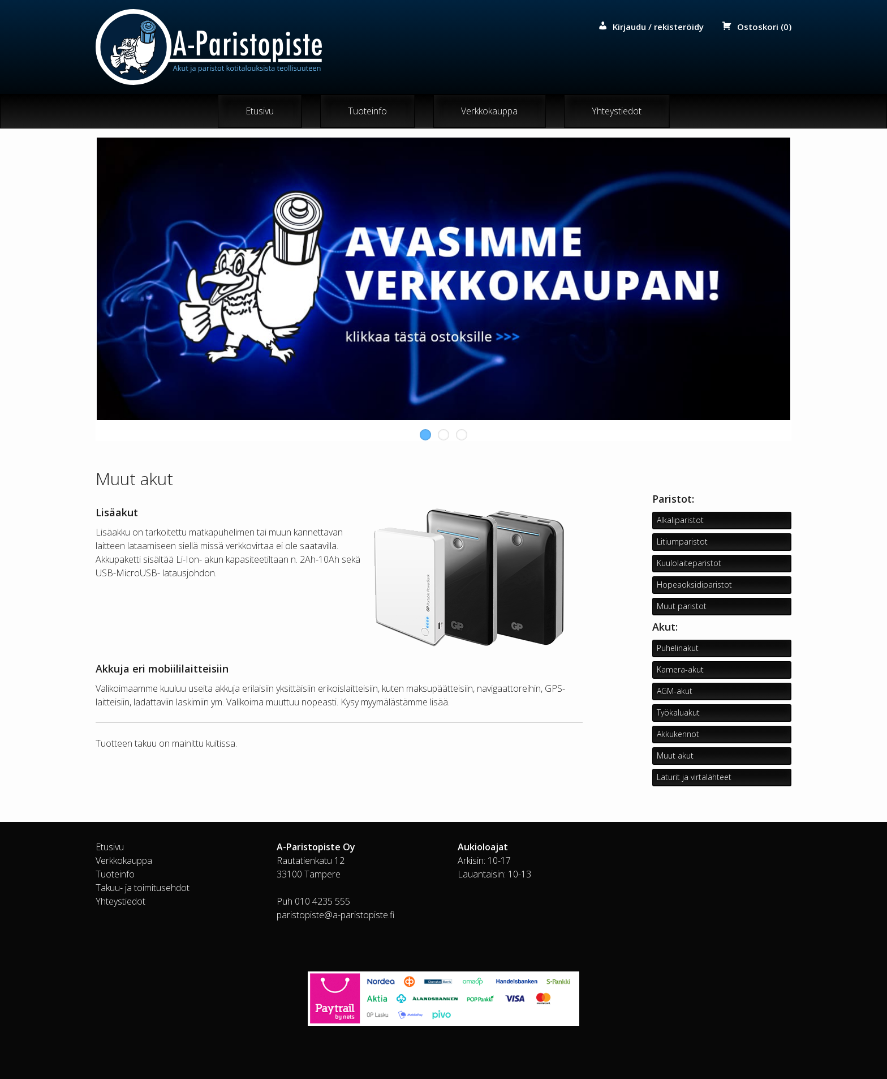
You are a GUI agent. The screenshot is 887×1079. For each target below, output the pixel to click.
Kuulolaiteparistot (689, 563)
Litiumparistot (682, 542)
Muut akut (675, 756)
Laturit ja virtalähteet (694, 777)
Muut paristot (682, 606)
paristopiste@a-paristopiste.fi (335, 915)
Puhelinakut (678, 648)
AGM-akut (674, 691)
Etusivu (260, 111)
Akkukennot (678, 734)
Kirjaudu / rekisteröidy (658, 26)
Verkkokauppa (489, 111)
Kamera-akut (680, 670)
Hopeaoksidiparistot (694, 585)
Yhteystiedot (616, 111)
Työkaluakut (678, 713)
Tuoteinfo (367, 111)
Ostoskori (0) (764, 26)
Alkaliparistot (680, 520)
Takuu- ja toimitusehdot (143, 887)
